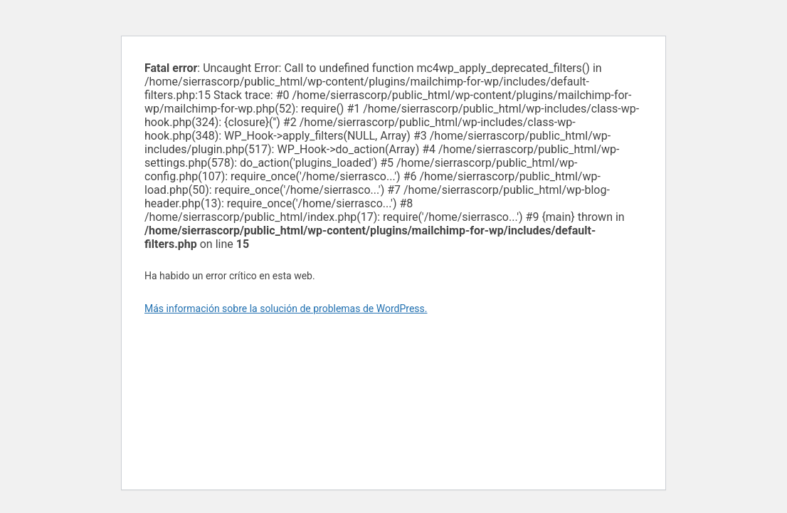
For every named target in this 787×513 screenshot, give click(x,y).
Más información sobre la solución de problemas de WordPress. (285, 308)
